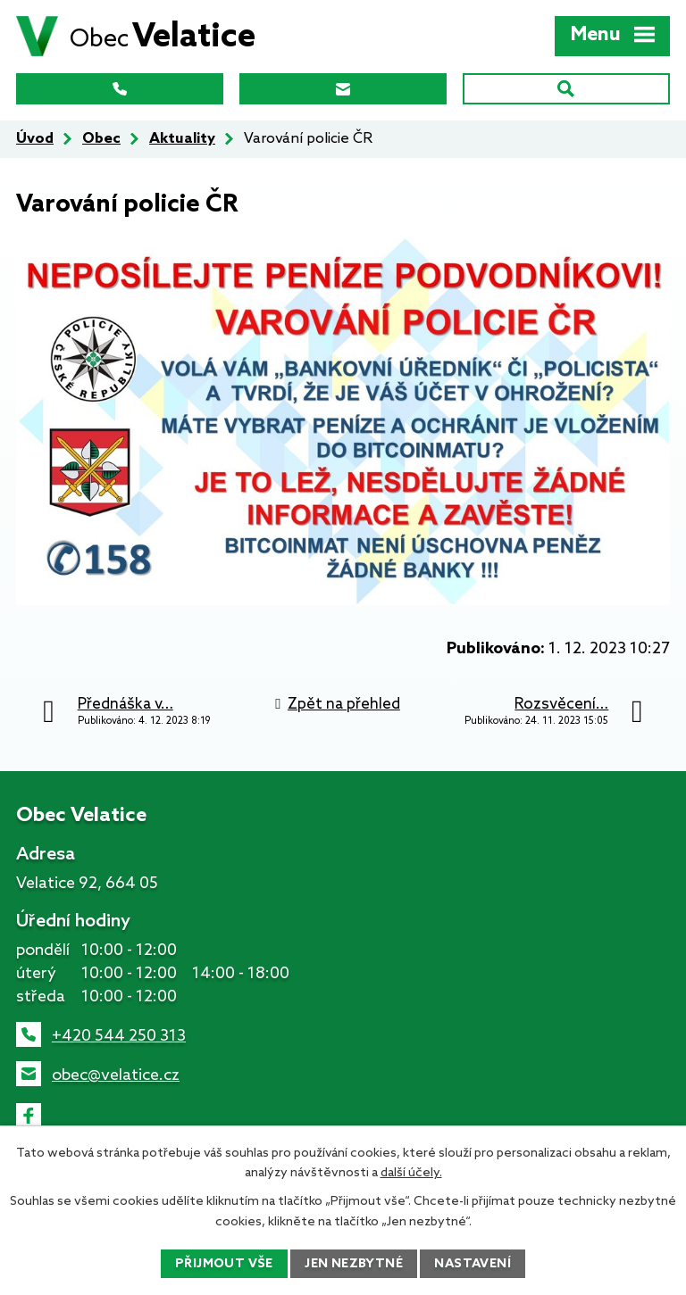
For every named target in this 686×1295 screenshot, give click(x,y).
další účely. (411, 1173)
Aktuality (182, 138)
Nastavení (472, 1264)
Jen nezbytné (354, 1264)
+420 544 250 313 (119, 1036)
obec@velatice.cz (116, 1075)
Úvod (35, 138)
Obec (101, 138)
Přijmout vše (224, 1264)
